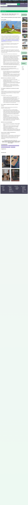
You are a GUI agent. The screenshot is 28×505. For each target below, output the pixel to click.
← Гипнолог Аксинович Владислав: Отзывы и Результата (9, 452)
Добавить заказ (24, 503)
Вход (26, 3)
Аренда (23, 69)
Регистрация (22, 3)
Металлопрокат (13, 458)
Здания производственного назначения (6, 458)
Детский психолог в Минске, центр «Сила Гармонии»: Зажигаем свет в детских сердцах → (11, 453)
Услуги (5, 19)
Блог (22, 67)
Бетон (23, 66)
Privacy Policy (2, 3)
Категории (17, 498)
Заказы (23, 68)
